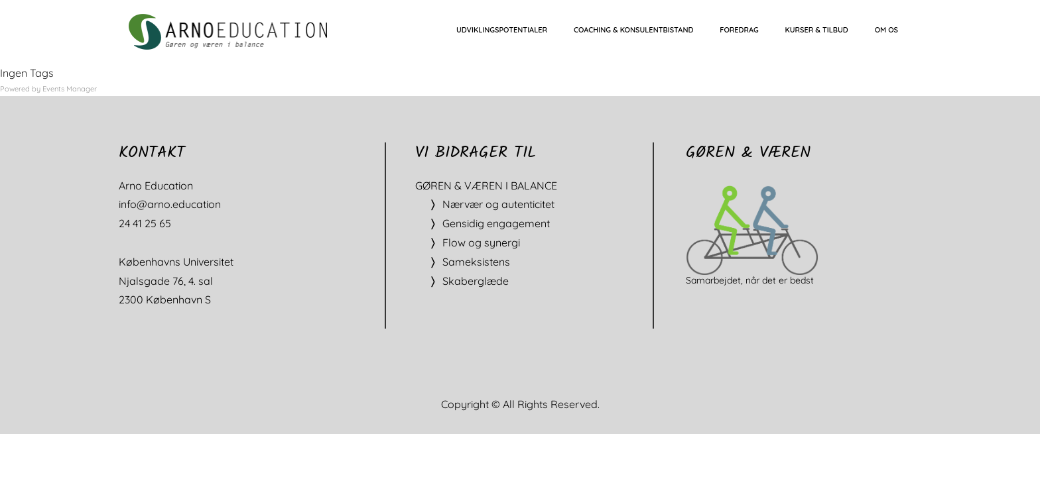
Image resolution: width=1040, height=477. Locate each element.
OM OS (886, 29)
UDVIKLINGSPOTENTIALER (501, 29)
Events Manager (69, 88)
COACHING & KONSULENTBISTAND (633, 29)
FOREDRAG (739, 29)
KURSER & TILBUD (816, 29)
